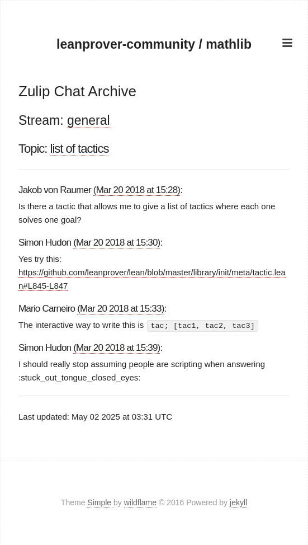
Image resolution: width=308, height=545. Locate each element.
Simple (100, 502)
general (88, 120)
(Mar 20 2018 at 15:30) (116, 242)
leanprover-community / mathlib (154, 44)
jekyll (238, 502)
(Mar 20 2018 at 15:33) (120, 308)
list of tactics (79, 149)
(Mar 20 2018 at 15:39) (116, 347)
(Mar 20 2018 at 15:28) (136, 190)
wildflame (140, 502)
